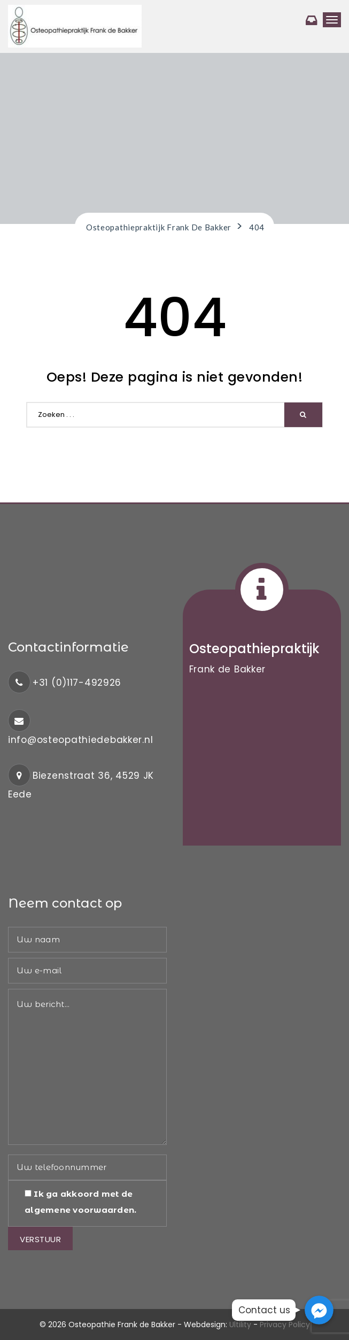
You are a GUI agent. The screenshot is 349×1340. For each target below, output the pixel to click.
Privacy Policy (285, 1324)
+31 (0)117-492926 (77, 682)
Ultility (240, 1324)
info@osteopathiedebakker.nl (80, 739)
